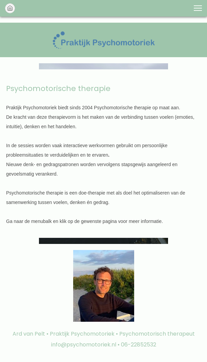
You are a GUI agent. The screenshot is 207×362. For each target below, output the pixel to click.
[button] (198, 8)
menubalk (41, 221)
